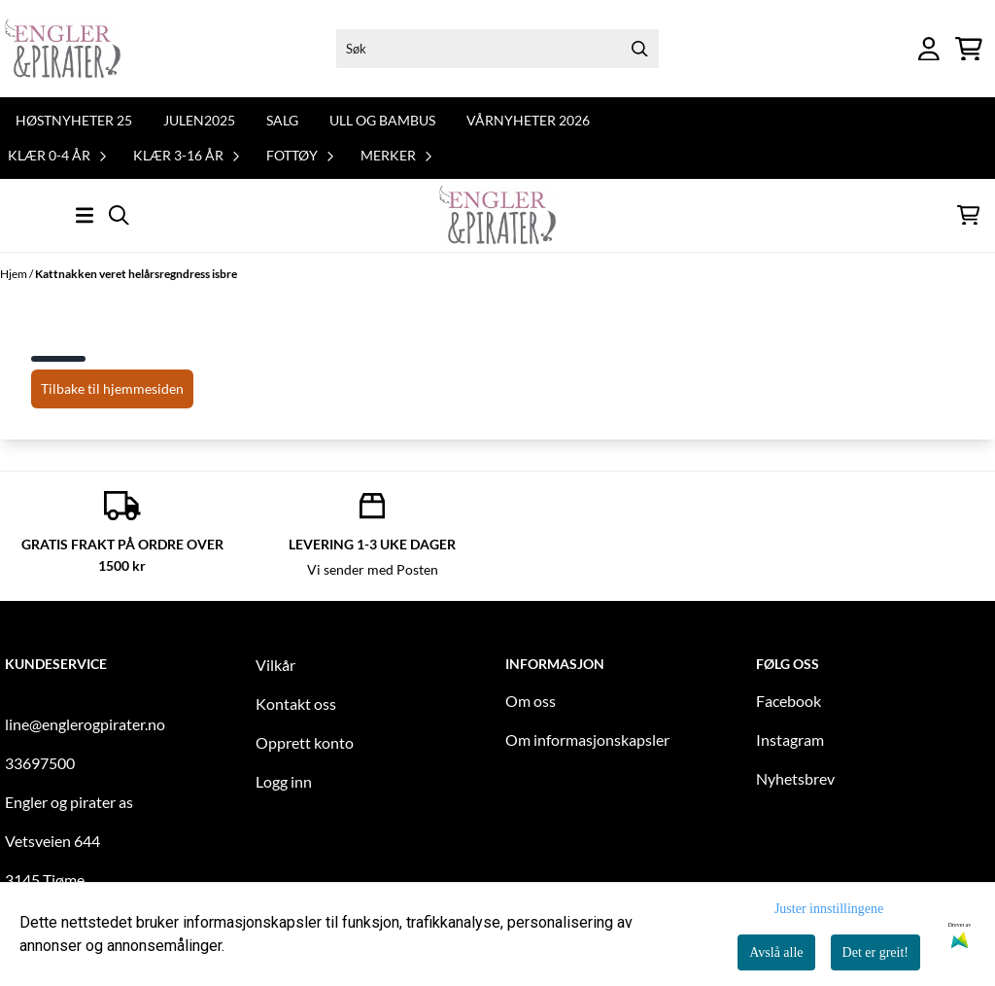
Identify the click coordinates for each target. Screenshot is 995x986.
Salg (282, 120)
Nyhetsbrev (795, 778)
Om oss (530, 700)
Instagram (790, 739)
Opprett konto (305, 742)
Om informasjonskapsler (587, 739)
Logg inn (284, 781)
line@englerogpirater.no (85, 724)
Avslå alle (776, 952)
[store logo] (62, 48)
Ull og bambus (382, 120)
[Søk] (498, 48)
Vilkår (275, 664)
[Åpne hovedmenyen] (84, 215)
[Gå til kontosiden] (928, 49)
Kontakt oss (296, 703)
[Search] (639, 48)
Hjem (14, 273)
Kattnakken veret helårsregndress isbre (136, 273)
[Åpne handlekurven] (968, 49)
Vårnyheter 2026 (528, 120)
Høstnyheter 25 (74, 120)
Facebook (788, 700)
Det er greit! (875, 952)
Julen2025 (199, 120)
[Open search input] (119, 215)
